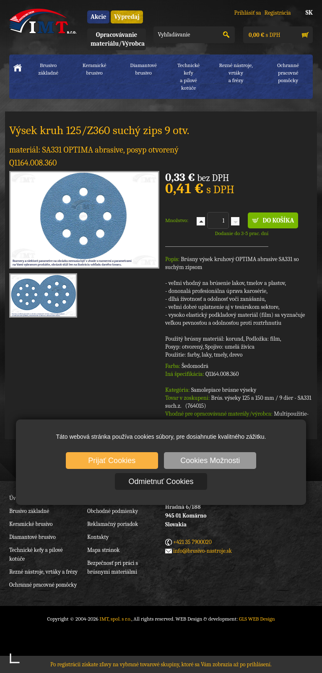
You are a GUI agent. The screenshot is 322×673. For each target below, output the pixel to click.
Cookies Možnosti (210, 460)
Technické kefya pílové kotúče (188, 76)
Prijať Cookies (111, 460)
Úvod (15, 498)
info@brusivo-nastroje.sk (202, 551)
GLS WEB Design (257, 619)
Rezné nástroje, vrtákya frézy (235, 72)
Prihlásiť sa (247, 12)
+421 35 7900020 (192, 542)
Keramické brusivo (94, 69)
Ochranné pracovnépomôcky (288, 72)
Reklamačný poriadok (112, 524)
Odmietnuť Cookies (161, 481)
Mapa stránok (103, 550)
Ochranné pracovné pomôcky (43, 585)
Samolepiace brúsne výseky (224, 389)
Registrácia (278, 12)
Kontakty (98, 537)
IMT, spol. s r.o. (42, 21)
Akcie (98, 17)
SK (309, 12)
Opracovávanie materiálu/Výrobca (118, 39)
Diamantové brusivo (143, 69)
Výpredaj (126, 17)
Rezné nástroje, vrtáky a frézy (43, 572)
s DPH (263, 35)
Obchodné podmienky (112, 511)
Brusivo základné (48, 69)
